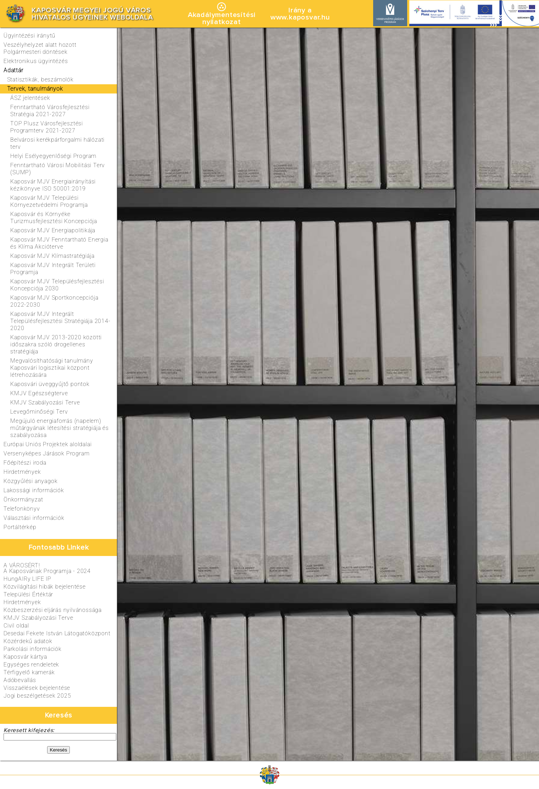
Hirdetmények (22, 602)
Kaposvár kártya (25, 656)
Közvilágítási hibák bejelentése (45, 586)
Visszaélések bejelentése (37, 688)
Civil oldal (16, 625)
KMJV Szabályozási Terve (38, 617)
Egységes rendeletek (31, 664)
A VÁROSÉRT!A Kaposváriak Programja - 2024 (47, 568)
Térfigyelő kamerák (29, 672)
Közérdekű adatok (28, 641)
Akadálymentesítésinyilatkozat (222, 18)
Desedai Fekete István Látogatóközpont (57, 633)
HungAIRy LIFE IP (27, 578)
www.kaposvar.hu (300, 17)
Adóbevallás (20, 680)
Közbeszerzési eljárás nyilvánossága (53, 610)
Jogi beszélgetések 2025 (37, 695)
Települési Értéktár (28, 594)
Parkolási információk (33, 649)
